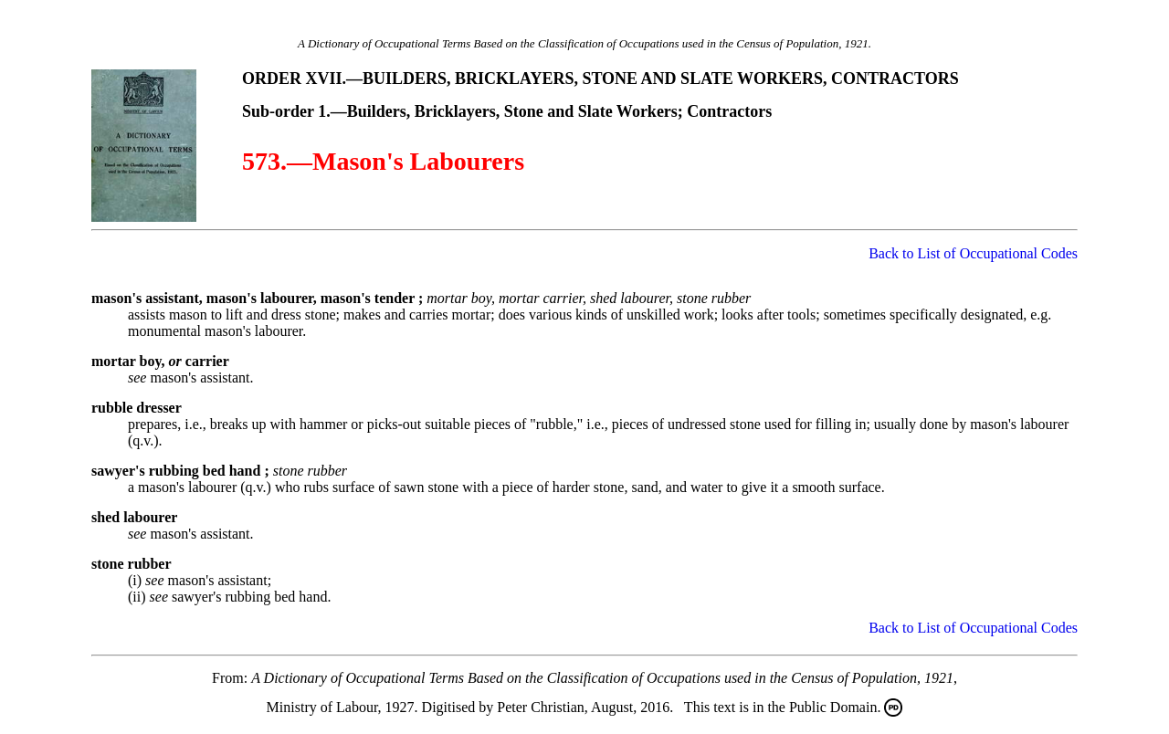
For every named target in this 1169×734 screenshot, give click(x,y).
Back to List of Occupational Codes (973, 253)
